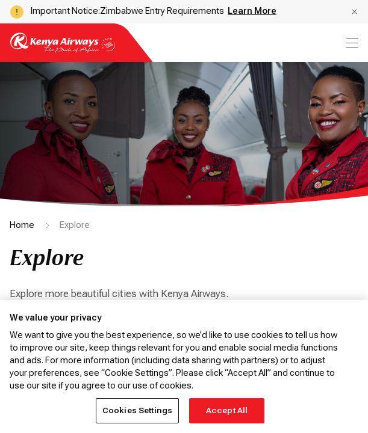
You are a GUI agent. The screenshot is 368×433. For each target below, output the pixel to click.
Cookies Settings (137, 410)
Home (22, 225)
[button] (354, 11)
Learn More (252, 11)
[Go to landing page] (62, 49)
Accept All (227, 410)
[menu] (351, 43)
